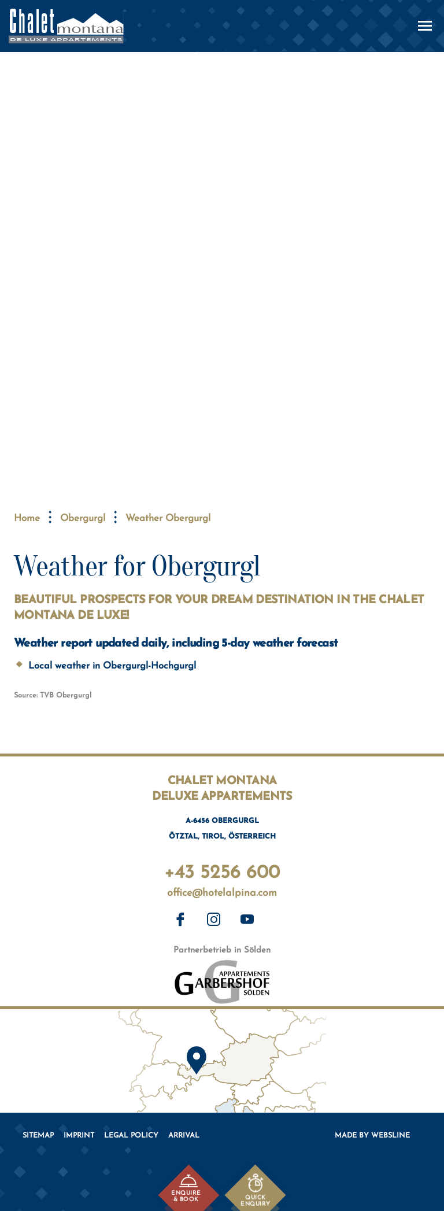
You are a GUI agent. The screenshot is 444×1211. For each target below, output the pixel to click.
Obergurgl (82, 518)
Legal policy (131, 1135)
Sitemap (38, 1135)
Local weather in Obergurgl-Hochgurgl (112, 666)
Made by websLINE (372, 1135)
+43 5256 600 (222, 871)
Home (27, 518)
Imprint (79, 1135)
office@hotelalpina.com (222, 893)
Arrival (183, 1135)
